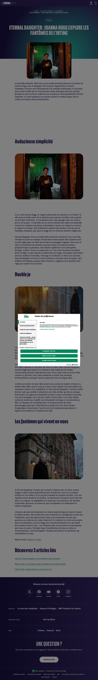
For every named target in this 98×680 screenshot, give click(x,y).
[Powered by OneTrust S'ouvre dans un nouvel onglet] (72, 365)
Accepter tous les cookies (49, 360)
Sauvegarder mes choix (49, 351)
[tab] (27, 322)
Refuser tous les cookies (48, 356)
